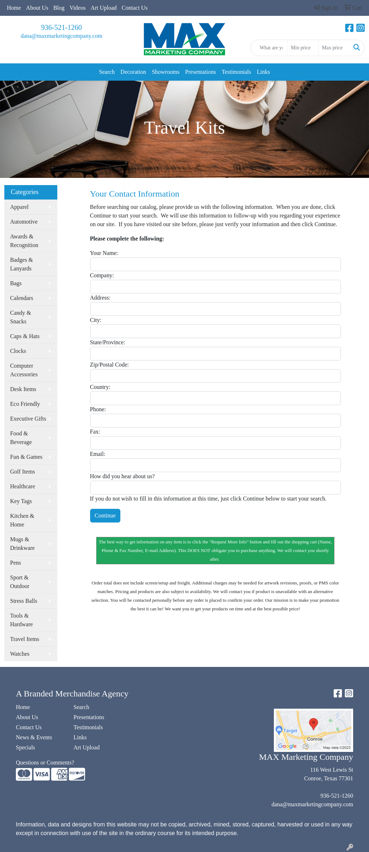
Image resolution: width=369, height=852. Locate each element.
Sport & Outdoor (19, 581)
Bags (16, 283)
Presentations (200, 72)
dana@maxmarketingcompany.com (61, 36)
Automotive (23, 222)
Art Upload (103, 8)
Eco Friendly (25, 404)
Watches (20, 654)
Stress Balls (23, 601)
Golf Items (22, 471)
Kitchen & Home (22, 520)
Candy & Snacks (20, 317)
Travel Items (24, 639)
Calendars (21, 298)
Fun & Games (26, 457)
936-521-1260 (61, 27)
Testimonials (236, 72)
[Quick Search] (268, 48)
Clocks (18, 351)
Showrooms (165, 72)
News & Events (34, 737)
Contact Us (135, 8)
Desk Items (23, 389)
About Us (37, 8)
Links (263, 72)
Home (14, 8)
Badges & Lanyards (21, 264)
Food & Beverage (21, 437)
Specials (25, 747)
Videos (77, 8)
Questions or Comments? (45, 762)
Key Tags (21, 501)
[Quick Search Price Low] (302, 48)
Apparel (19, 207)
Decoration (133, 72)
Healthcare (22, 486)
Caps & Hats (25, 336)
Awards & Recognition (24, 240)
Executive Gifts (28, 419)
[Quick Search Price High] (334, 48)
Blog (59, 8)
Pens (15, 563)
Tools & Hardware (21, 620)
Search (107, 72)
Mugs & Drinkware (22, 543)
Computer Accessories (23, 370)
